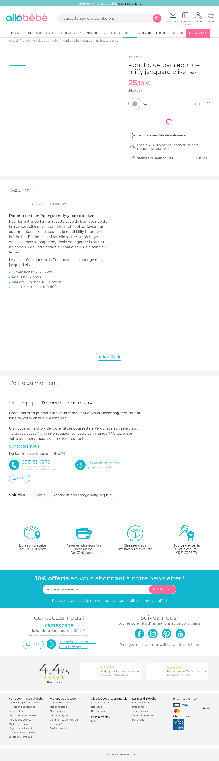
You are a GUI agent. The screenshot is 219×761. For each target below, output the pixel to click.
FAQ (93, 721)
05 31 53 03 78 (186, 553)
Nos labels (96, 707)
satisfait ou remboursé (135, 537)
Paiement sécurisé (185, 699)
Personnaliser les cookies (22, 715)
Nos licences (98, 711)
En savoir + (202, 158)
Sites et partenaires (101, 702)
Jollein (40, 495)
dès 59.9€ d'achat (32, 539)
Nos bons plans (58, 707)
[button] (140, 90)
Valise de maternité (142, 715)
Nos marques (57, 711)
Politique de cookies (20, 719)
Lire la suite (109, 356)
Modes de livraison (19, 724)
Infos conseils (139, 707)
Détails (192, 73)
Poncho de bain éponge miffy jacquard (82, 495)
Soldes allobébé (58, 728)
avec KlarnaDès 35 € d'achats (84, 539)
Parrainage (138, 719)
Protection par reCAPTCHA (121, 754)
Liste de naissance (142, 702)
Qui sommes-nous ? (61, 702)
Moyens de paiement (20, 728)
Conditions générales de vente (25, 702)
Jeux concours (140, 711)
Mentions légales (59, 715)
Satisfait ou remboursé (21, 737)
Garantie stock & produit (22, 732)
